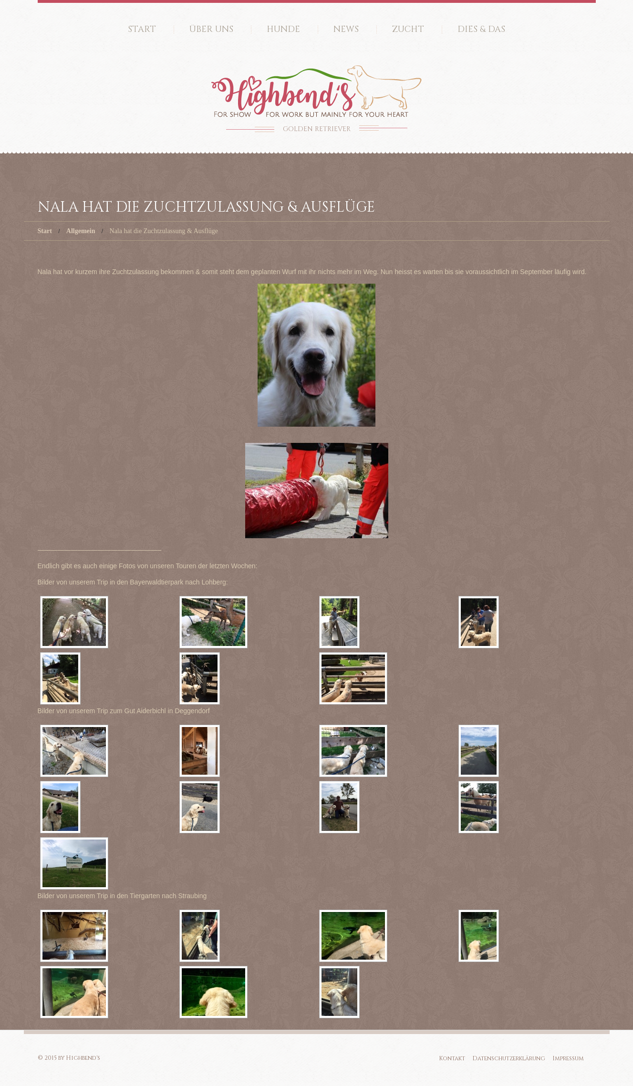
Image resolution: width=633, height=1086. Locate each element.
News (346, 29)
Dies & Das (481, 29)
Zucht (408, 29)
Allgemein (80, 231)
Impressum (568, 1058)
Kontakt (452, 1058)
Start (142, 29)
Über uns (211, 29)
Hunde (283, 29)
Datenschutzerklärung (508, 1058)
